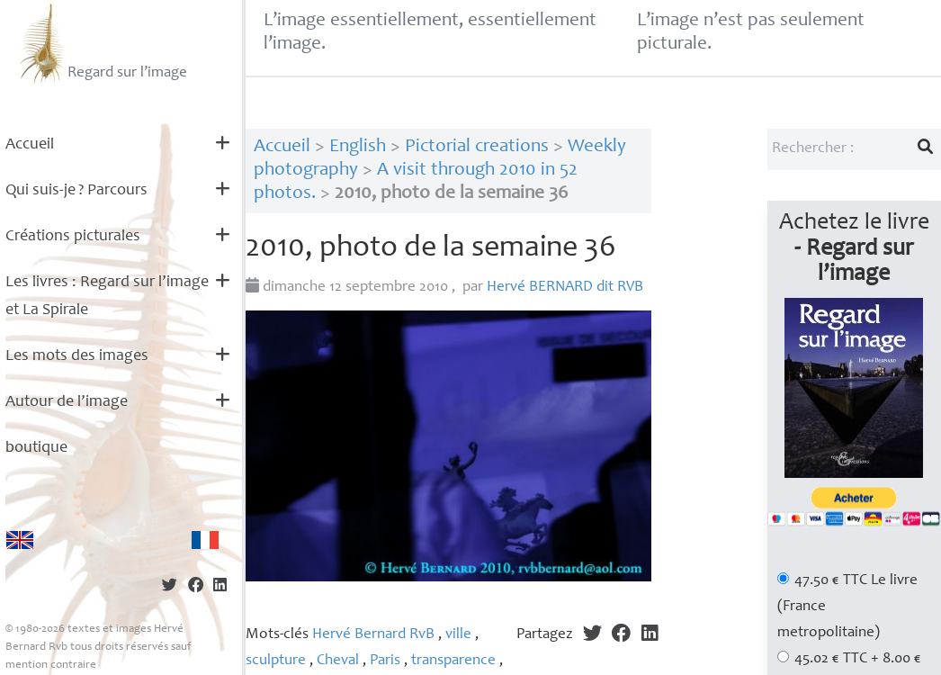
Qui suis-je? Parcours (76, 191)
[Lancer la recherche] (925, 149)
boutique (36, 448)
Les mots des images (76, 356)
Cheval (338, 661)
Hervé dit (565, 287)
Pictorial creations (477, 147)
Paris (385, 661)
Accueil (29, 145)
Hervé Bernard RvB (373, 635)
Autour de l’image (66, 402)
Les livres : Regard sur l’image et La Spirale (107, 296)
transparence (453, 661)
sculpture (276, 661)
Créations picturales (72, 237)
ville (458, 635)
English (357, 147)
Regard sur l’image (101, 43)
